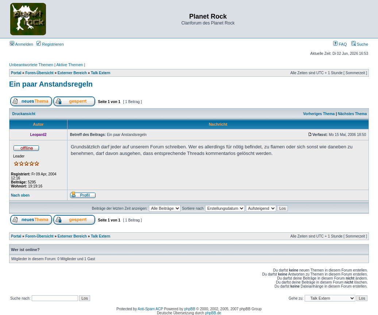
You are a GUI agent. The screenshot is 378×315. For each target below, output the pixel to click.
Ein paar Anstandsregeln (51, 84)
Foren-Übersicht (39, 73)
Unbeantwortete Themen (31, 64)
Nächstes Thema (352, 114)
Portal (16, 73)
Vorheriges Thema (319, 114)
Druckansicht (23, 114)
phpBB (189, 309)
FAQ (340, 44)
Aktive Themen (69, 64)
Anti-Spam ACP (150, 309)
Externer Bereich (72, 73)
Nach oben (20, 195)
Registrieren (49, 44)
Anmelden (21, 44)
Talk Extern (100, 73)
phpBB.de (213, 313)
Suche (359, 44)
